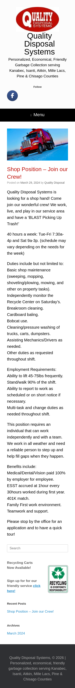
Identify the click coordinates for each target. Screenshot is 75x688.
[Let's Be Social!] (12, 95)
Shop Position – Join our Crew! (30, 611)
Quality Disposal (54, 182)
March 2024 (16, 633)
